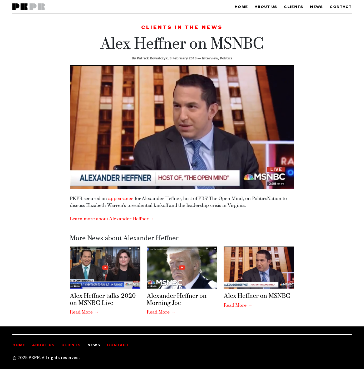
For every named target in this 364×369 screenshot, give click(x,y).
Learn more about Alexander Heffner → (112, 219)
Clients (293, 7)
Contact (341, 7)
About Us (266, 7)
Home (241, 7)
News (316, 7)
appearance (120, 199)
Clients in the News (182, 27)
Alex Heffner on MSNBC (257, 296)
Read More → (84, 312)
